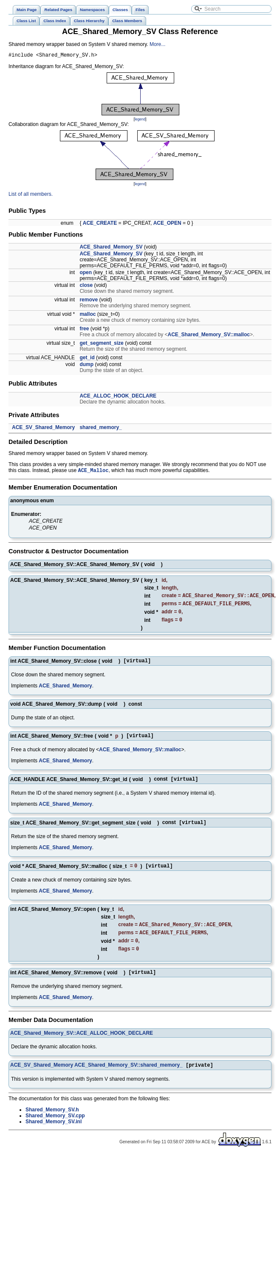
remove (88, 301)
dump (86, 366)
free (84, 330)
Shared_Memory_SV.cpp (55, 1132)
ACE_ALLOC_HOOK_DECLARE (117, 397)
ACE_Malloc (93, 472)
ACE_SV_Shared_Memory (43, 429)
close (86, 286)
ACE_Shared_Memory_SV (110, 248)
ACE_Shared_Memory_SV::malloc (209, 336)
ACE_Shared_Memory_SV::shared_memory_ (128, 1081)
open (85, 274)
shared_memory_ (100, 429)
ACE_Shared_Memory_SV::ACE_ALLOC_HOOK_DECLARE (81, 1048)
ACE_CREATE (100, 224)
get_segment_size (101, 344)
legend (140, 120)
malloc (87, 315)
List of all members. (30, 195)
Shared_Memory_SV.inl (53, 1138)
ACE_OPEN (167, 224)
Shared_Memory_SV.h (52, 1126)
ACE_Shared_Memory (65, 693)
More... (157, 44)
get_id (86, 359)
